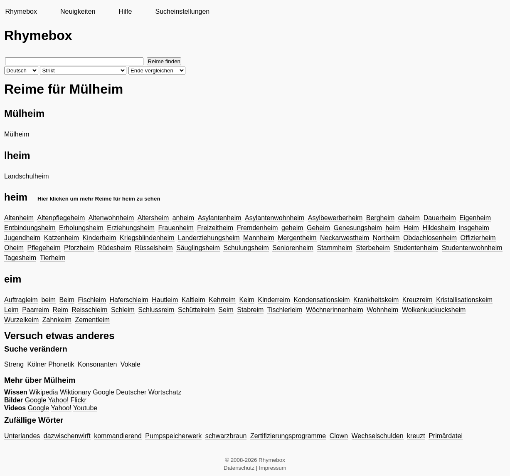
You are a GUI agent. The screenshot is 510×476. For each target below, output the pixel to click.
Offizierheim (478, 237)
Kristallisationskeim (464, 299)
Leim (11, 309)
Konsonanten (97, 364)
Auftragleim (21, 299)
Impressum (272, 468)
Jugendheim (22, 237)
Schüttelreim (196, 309)
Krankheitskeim (376, 299)
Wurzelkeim (21, 319)
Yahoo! (58, 400)
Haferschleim (128, 299)
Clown (339, 435)
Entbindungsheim (30, 227)
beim (48, 299)
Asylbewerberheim (335, 217)
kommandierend (118, 435)
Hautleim (165, 299)
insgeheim (474, 227)
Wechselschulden (378, 435)
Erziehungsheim (131, 227)
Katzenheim (61, 237)
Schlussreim (156, 309)
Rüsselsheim (154, 247)
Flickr (78, 400)
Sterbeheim (373, 247)
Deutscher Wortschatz (148, 392)
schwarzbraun (226, 435)
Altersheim (153, 217)
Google (103, 392)
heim (392, 227)
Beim (66, 299)
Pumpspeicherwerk (173, 435)
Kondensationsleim (321, 299)
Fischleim (92, 299)
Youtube (85, 408)
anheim (183, 217)
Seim (225, 309)
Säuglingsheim (198, 247)
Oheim (14, 247)
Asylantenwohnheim (274, 217)
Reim (60, 309)
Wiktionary (75, 392)
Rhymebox (21, 11)
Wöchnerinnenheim (334, 309)
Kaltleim (193, 299)
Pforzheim (79, 247)
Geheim (318, 227)
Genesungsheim (357, 227)
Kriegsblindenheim (147, 237)
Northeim (386, 237)
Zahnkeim (56, 319)
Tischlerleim (285, 309)
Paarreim (35, 309)
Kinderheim (99, 237)
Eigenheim (475, 217)
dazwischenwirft (67, 435)
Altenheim (19, 217)
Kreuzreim (417, 299)
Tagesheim (20, 257)
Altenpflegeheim (61, 217)
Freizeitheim (215, 227)
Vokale (130, 364)
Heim (411, 227)
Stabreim (250, 309)
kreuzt (416, 435)
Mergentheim (297, 237)
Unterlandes (22, 435)
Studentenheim (416, 247)
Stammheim (334, 247)
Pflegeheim (44, 247)
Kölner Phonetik (50, 364)
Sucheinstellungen (182, 11)
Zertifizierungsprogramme (288, 435)
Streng (14, 364)
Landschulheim (26, 176)
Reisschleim (89, 309)
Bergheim (380, 217)
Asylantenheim (219, 217)
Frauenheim (175, 227)
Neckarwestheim (344, 237)
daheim (409, 217)
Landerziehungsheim (209, 237)
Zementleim (92, 319)
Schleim (123, 309)
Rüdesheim (114, 247)
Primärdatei (446, 435)
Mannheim (258, 237)
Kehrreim (222, 299)
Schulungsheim (246, 247)
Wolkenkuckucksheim (434, 309)
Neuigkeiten (78, 11)
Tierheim (53, 257)
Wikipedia (43, 392)
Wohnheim (382, 309)
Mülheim (16, 134)
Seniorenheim (292, 247)
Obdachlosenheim (430, 237)
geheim (292, 227)
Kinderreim (274, 299)
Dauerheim (440, 217)
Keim (246, 299)
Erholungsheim (81, 227)
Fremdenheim (257, 227)
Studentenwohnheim (472, 247)
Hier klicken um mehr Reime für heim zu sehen (98, 199)
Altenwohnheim (111, 217)
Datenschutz (239, 468)
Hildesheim (438, 227)
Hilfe (125, 11)
